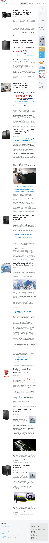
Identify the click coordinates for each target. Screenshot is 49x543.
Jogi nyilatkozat (4, 528)
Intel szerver (7, 3)
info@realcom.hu (23, 55)
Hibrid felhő (31, 3)
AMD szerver (15, 3)
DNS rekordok (42, 18)
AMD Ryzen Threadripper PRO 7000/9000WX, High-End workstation (23, 132)
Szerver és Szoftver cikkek (6, 526)
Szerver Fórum (42, 29)
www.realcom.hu (3, 536)
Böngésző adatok (41, 16)
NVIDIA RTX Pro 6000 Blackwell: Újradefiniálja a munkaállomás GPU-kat (22, 12)
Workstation (24, 3)
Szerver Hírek (42, 31)
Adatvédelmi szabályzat (6, 531)
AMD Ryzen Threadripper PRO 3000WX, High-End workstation (23, 217)
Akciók (38, 3)
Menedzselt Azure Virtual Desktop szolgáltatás (41, 25)
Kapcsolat (45, 3)
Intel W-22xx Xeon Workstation (19, 377)
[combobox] (42, 10)
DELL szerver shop (41, 21)
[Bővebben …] (30, 37)
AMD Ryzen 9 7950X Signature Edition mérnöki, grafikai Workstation (22, 85)
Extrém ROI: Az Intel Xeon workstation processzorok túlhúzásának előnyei (22, 371)
